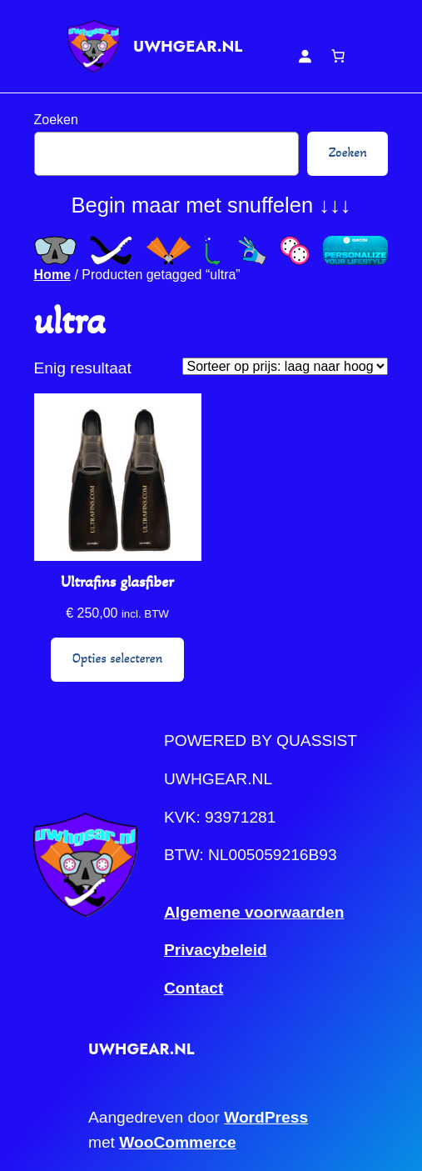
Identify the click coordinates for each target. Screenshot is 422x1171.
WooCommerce (177, 1142)
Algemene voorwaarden (254, 912)
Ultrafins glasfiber (117, 581)
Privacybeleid (215, 949)
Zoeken (56, 120)
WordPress (266, 1117)
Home (52, 275)
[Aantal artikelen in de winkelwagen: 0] (338, 56)
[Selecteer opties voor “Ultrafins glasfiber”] (117, 660)
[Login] (304, 56)
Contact (193, 988)
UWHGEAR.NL (187, 46)
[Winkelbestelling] (285, 366)
